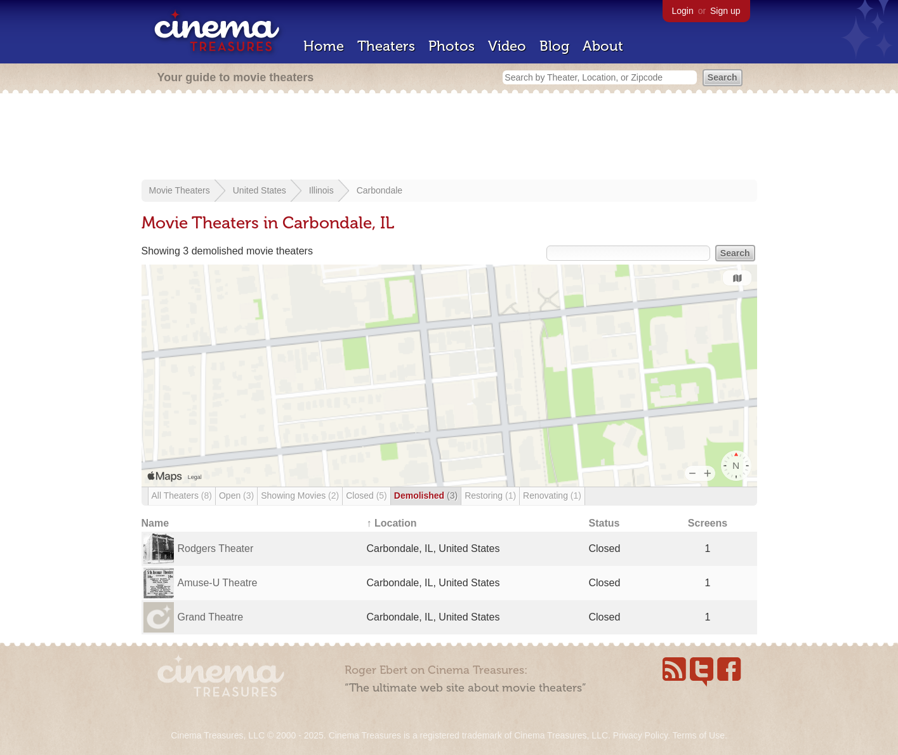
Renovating (552, 495)
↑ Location (392, 523)
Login (683, 11)
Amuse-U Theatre (218, 582)
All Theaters (182, 495)
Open (236, 495)
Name (155, 523)
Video (507, 46)
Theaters (386, 46)
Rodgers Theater (216, 548)
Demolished (426, 495)
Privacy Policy (640, 735)
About (603, 46)
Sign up (725, 11)
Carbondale (379, 190)
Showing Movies (300, 495)
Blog (554, 46)
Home (323, 46)
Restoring (490, 495)
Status (604, 523)
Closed (366, 495)
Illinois (321, 190)
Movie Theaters (179, 190)
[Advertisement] (449, 137)
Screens (707, 523)
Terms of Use (698, 735)
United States (259, 190)
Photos (451, 46)
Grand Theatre (211, 617)
